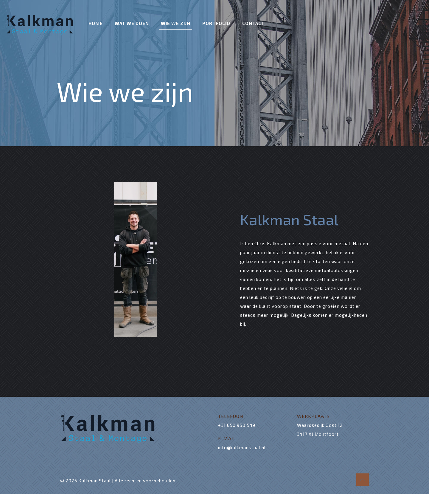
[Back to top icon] (362, 479)
